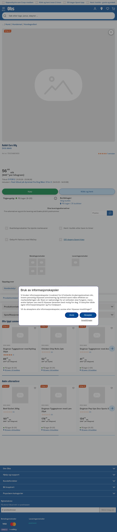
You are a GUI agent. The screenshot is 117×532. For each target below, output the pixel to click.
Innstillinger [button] (86, 320)
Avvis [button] (71, 315)
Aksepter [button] (88, 315)
